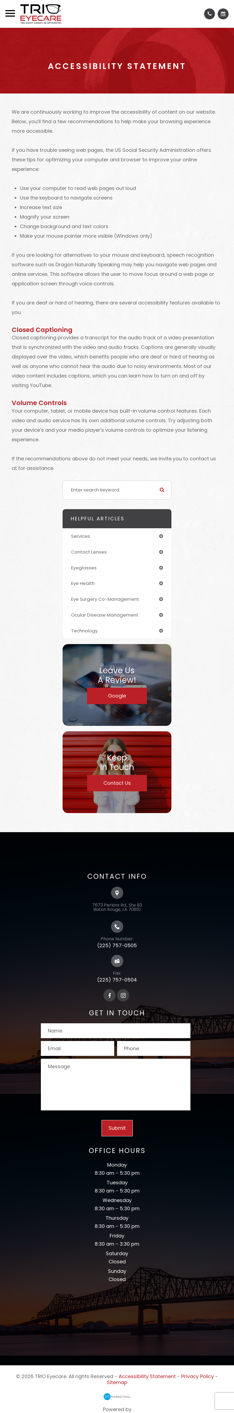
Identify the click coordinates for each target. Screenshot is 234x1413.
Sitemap (117, 1382)
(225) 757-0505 (117, 945)
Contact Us (117, 783)
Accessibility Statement (147, 1376)
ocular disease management (104, 615)
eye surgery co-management (105, 599)
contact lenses (89, 552)
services (80, 536)
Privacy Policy (197, 1376)
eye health (83, 583)
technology (84, 630)
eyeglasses (84, 567)
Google (117, 695)
